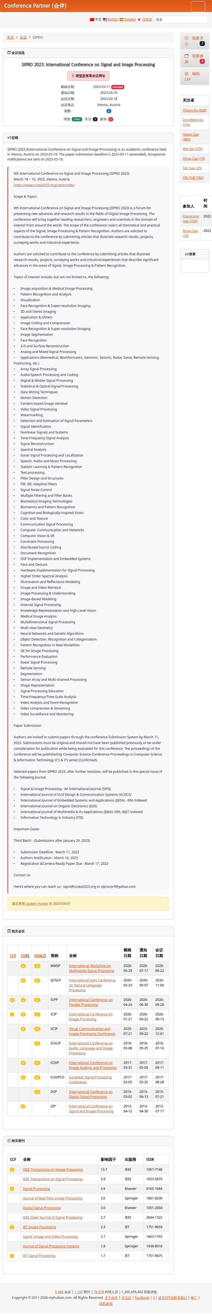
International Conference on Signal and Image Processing (91, 1108)
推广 (194, 1297)
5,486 (59, 1292)
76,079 (99, 1292)
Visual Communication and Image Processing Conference (92, 1031)
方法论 (126, 1297)
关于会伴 (111, 1297)
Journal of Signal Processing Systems (51, 1246)
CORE (25, 956)
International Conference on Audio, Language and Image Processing (91, 1048)
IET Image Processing (39, 1227)
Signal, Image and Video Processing (50, 1236)
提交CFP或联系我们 (172, 1297)
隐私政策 (106, 1303)
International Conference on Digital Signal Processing (91, 1094)
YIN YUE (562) (193, 177)
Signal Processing (36, 1188)
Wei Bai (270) (192, 149)
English (113, 19)
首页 (10, 37)
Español (130, 19)
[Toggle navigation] (198, 6)
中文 (98, 19)
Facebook (142, 1297)
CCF (13, 956)
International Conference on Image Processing (91, 1016)
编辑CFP (192, 76)
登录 (82, 75)
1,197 (79, 1292)
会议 (23, 37)
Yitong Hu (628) (195, 110)
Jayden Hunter (37, 903)
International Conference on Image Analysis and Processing (93, 1065)
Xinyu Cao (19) (194, 158)
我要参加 (195, 59)
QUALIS (40, 956)
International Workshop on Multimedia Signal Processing (91, 968)
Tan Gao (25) (192, 168)
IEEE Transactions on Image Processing (53, 1169)
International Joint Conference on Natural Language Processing (92, 985)
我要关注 (195, 41)
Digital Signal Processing (42, 1207)
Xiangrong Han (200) (191, 218)
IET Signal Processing (39, 1255)
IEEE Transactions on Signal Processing (53, 1179)
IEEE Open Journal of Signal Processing (53, 1217)
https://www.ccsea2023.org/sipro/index (44, 185)
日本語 (147, 19)
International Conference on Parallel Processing (91, 1002)
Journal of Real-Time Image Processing (52, 1198)
